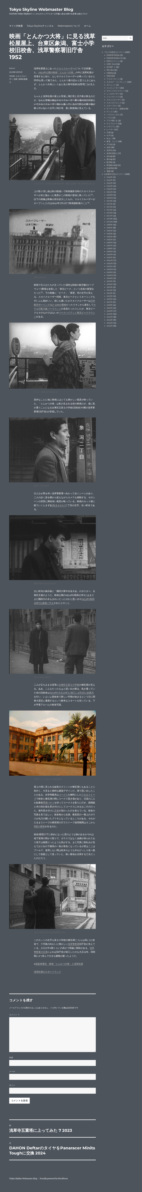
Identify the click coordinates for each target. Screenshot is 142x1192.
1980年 (110, 225)
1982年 (110, 230)
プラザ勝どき (112, 120)
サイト (12, 1085)
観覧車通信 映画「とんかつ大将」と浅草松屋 (59, 963)
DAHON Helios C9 (115, 58)
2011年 (109, 287)
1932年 (110, 177)
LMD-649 (111, 64)
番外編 (109, 159)
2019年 (110, 308)
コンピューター (113, 88)
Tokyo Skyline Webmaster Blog (41, 9)
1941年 (110, 180)
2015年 (110, 296)
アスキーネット (113, 79)
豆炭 (56, 810)
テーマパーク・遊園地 (116, 109)
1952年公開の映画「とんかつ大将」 (57, 72)
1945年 (110, 183)
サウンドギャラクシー (116, 91)
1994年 (110, 263)
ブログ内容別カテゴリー (114, 52)
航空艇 (109, 162)
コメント (14, 1015)
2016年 (110, 299)
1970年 (110, 201)
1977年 (110, 216)
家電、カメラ (112, 141)
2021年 (110, 314)
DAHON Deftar (113, 55)
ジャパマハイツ (113, 97)
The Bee (110, 70)
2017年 (110, 302)
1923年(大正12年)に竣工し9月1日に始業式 (72, 692)
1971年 (110, 204)
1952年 (12, 76)
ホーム (87, 26)
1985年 (110, 239)
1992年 (110, 260)
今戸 (108, 135)
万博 (108, 132)
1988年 (110, 248)
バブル (109, 117)
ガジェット (111, 85)
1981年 (110, 228)
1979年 (110, 222)
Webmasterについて (69, 26)
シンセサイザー (113, 94)
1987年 (110, 245)
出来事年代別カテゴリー (114, 174)
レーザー (110, 129)
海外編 (109, 156)
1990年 (110, 254)
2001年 (110, 281)
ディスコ (110, 111)
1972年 (110, 207)
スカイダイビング (114, 103)
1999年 (110, 275)
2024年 (110, 323)
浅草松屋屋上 (112, 153)
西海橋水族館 (112, 165)
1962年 (110, 192)
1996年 (110, 269)
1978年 (110, 219)
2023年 (110, 320)
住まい (109, 138)
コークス (63, 794)
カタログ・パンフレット (117, 82)
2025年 (110, 326)
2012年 (110, 290)
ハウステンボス (113, 114)
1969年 (110, 198)
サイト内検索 (16, 26)
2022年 (110, 317)
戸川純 (109, 144)
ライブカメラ (112, 123)
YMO (109, 76)
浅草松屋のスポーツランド (47, 971)
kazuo (12, 68)
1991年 (110, 257)
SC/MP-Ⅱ (111, 67)
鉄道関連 (110, 168)
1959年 (110, 189)
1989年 (110, 251)
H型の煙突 (39, 826)
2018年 (110, 305)
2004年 (110, 284)
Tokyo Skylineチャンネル (40, 26)
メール (12, 1071)
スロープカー (112, 106)
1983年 (110, 233)
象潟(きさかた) (57, 505)
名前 (11, 1057)
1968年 (110, 195)
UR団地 (110, 73)
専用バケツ (48, 802)
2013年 (110, 293)
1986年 (110, 242)
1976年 (110, 213)
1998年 (110, 272)
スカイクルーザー (66, 68)
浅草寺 (109, 150)
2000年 (110, 278)
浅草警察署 (73, 944)
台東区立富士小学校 (69, 684)
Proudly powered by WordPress (54, 1178)
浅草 (15, 79)
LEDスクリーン (113, 61)
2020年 (110, 311)
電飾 (108, 171)
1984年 (110, 236)
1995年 (110, 266)
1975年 (110, 210)
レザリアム (111, 126)
